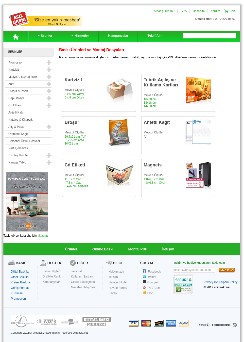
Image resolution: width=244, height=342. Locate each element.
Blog (150, 293)
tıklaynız (42, 235)
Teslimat (76, 271)
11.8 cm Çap (73, 179)
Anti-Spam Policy (226, 282)
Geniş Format (20, 288)
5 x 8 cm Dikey (74, 97)
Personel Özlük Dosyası (24, 141)
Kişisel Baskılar (21, 282)
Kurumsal (17, 293)
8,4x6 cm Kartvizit (76, 186)
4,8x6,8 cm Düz (154, 179)
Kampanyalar (51, 282)
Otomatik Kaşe (18, 134)
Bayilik (112, 293)
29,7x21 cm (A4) (75, 136)
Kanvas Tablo (17, 162)
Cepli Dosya (16, 98)
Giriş (184, 11)
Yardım (215, 11)
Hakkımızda (116, 271)
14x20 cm (150, 106)
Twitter (152, 277)
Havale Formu (117, 288)
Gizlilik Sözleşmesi (83, 282)
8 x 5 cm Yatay (74, 94)
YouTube (154, 288)
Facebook (154, 271)
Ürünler (71, 249)
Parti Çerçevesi (18, 148)
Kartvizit (13, 69)
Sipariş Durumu (164, 11)
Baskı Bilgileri (51, 271)
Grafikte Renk (51, 276)
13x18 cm (150, 102)
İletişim (168, 249)
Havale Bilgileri (118, 282)
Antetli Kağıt (16, 112)
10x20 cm (150, 99)
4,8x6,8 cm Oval (154, 182)
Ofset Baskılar (20, 277)
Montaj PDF (137, 249)
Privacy (208, 282)
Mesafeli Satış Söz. (83, 287)
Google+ (153, 282)
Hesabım (199, 11)
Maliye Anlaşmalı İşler (22, 77)
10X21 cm (71, 143)
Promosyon (18, 298)
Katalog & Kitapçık (20, 119)
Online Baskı (102, 249)
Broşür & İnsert (18, 91)
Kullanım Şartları (82, 276)
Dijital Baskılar (20, 271)
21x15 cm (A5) (74, 140)
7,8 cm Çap (73, 182)
